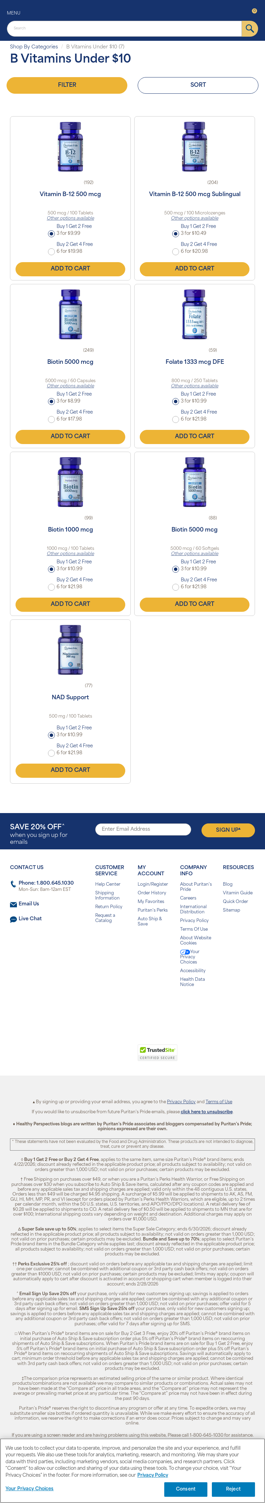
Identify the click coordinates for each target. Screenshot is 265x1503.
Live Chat (30, 919)
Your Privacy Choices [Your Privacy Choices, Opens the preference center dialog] (30, 1489)
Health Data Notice (192, 982)
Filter (67, 85)
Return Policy (108, 907)
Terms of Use (219, 1102)
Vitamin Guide (238, 893)
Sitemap (231, 911)
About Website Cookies (195, 941)
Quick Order (235, 902)
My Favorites (151, 902)
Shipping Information (107, 896)
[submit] (250, 29)
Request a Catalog (105, 918)
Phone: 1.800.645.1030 (46, 883)
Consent (186, 1489)
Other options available (70, 218)
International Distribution (193, 909)
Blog (228, 885)
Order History (152, 893)
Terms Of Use (194, 930)
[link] (104, 1056)
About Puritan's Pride (196, 887)
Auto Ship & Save (150, 921)
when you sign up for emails (39, 834)
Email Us (29, 904)
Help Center (107, 885)
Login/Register (153, 885)
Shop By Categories (34, 47)
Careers (188, 898)
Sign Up (228, 830)
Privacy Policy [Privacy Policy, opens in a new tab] (152, 1475)
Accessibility (193, 971)
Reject (233, 1489)
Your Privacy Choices (189, 957)
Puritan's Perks (153, 911)
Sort (198, 85)
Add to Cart (70, 269)
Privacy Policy (194, 921)
